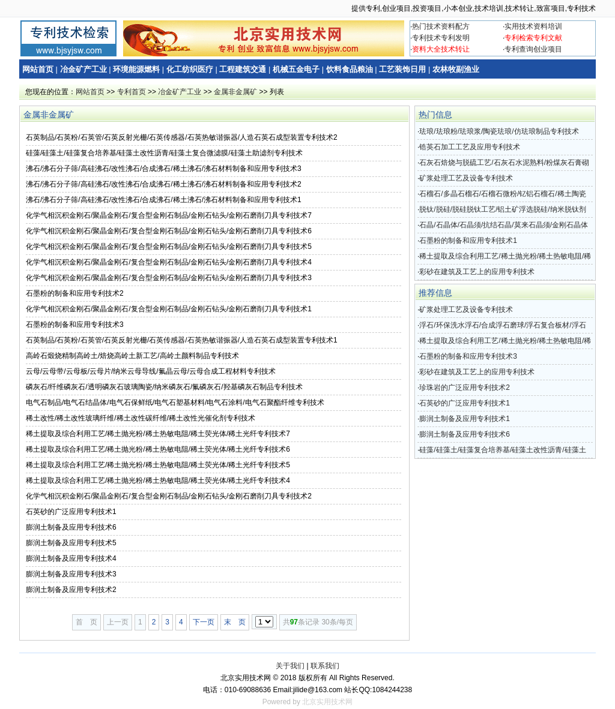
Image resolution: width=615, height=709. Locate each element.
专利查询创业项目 (533, 49)
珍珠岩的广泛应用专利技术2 (464, 387)
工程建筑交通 (242, 69)
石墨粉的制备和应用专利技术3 (75, 324)
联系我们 (325, 666)
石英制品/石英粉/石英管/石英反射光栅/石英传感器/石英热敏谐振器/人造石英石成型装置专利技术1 (182, 340)
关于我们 (290, 666)
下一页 (203, 622)
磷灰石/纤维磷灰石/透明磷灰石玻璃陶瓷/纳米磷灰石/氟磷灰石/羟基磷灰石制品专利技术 (164, 387)
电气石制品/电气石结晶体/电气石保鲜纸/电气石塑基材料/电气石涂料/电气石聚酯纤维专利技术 (175, 402)
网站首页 (37, 69)
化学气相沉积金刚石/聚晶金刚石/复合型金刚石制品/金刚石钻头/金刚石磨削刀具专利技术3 (169, 278)
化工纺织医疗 (189, 69)
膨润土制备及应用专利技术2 (71, 589)
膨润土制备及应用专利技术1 (464, 418)
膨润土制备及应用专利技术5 (71, 543)
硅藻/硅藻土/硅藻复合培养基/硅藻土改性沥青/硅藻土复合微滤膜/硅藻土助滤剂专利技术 (164, 153)
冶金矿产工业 (83, 69)
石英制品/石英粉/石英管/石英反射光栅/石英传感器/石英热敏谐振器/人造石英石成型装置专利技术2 (182, 137)
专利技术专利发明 (441, 38)
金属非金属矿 (235, 92)
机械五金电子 (296, 69)
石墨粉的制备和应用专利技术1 (468, 240)
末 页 (235, 622)
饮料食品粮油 (349, 69)
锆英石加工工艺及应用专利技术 (469, 147)
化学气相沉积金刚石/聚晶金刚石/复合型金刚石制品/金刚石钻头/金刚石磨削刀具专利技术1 (169, 309)
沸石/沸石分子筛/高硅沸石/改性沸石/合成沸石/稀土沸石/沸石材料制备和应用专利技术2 (163, 184)
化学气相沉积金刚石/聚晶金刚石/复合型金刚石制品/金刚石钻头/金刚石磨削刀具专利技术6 (169, 231)
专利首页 (131, 92)
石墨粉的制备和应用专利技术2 (75, 293)
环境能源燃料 (136, 69)
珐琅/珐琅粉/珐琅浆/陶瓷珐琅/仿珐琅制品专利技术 (498, 131)
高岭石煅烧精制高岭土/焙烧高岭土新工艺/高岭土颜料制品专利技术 (132, 356)
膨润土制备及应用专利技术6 (71, 527)
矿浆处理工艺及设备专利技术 (466, 178)
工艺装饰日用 (402, 69)
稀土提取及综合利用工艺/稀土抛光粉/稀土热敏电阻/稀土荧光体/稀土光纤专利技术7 (158, 433)
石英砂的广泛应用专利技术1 (71, 511)
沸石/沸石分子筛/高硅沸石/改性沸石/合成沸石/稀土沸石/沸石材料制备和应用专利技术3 (163, 168)
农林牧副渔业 (455, 69)
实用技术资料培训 (533, 26)
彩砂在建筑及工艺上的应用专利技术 (477, 272)
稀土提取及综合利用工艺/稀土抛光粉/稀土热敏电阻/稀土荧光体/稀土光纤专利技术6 (158, 449)
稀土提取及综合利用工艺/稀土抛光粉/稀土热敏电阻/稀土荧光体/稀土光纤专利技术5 (158, 465)
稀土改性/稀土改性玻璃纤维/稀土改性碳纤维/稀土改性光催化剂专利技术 (140, 418)
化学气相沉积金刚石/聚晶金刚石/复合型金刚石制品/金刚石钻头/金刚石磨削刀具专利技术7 (169, 215)
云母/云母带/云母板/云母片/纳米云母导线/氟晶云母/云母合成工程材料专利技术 (151, 371)
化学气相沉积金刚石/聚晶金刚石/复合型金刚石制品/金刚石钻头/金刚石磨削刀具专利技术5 (169, 246)
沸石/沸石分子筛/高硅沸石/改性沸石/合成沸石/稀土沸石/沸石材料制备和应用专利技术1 (163, 200)
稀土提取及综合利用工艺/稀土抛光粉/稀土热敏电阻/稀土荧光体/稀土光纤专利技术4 (158, 480)
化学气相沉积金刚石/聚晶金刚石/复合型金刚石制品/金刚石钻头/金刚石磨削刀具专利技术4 (169, 262)
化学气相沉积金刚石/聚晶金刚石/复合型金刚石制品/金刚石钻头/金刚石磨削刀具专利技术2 (169, 496)
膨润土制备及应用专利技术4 (71, 558)
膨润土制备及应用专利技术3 (71, 574)
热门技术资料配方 (441, 26)
